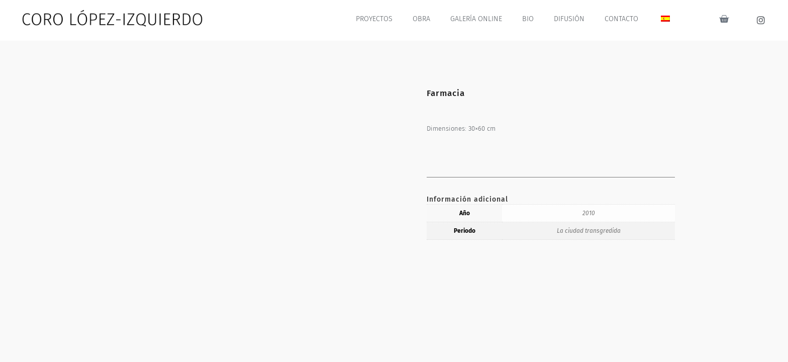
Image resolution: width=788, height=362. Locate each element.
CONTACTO (621, 19)
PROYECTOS (377, 19)
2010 (588, 213)
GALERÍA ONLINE (478, 19)
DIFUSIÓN (570, 19)
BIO (529, 19)
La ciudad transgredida (589, 230)
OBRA (424, 19)
